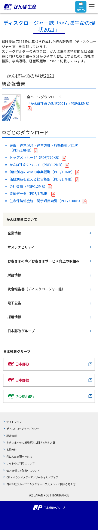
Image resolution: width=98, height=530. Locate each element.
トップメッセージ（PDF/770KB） (35, 157)
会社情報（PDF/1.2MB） (28, 186)
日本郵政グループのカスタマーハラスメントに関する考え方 (41, 484)
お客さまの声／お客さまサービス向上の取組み (43, 260)
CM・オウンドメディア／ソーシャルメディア (32, 477)
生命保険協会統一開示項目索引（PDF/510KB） (45, 200)
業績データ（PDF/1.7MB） (30, 193)
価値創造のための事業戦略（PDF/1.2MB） (42, 171)
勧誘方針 (11, 449)
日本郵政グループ (21, 330)
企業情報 (14, 233)
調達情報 (11, 435)
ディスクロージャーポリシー (22, 428)
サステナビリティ (21, 247)
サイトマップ (14, 421)
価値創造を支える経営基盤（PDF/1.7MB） (42, 179)
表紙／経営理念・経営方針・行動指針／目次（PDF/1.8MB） (43, 148)
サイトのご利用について (20, 463)
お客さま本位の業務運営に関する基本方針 (30, 442)
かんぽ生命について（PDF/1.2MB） (36, 164)
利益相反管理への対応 (19, 456)
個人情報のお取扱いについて (23, 470)
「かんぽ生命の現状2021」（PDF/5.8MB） (59, 103)
